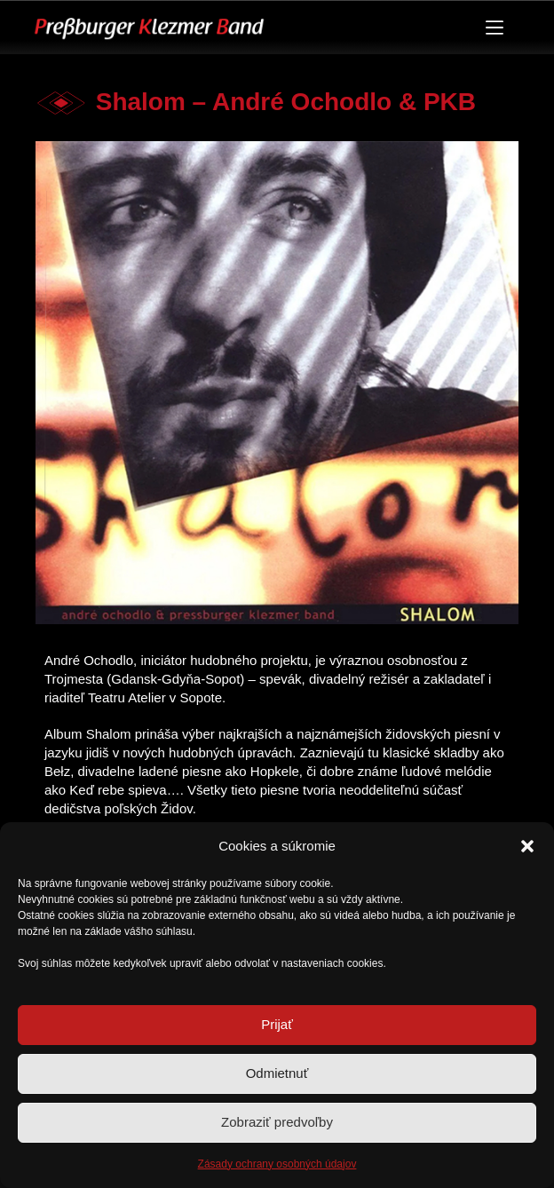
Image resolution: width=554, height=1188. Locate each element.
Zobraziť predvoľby (277, 1121)
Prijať (277, 1024)
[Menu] (494, 27)
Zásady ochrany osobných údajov (277, 1164)
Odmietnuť (277, 1073)
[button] (527, 846)
